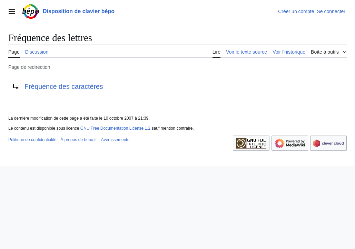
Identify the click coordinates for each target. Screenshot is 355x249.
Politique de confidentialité (32, 139)
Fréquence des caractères (63, 86)
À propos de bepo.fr (78, 139)
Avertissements (115, 139)
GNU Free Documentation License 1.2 (115, 128)
